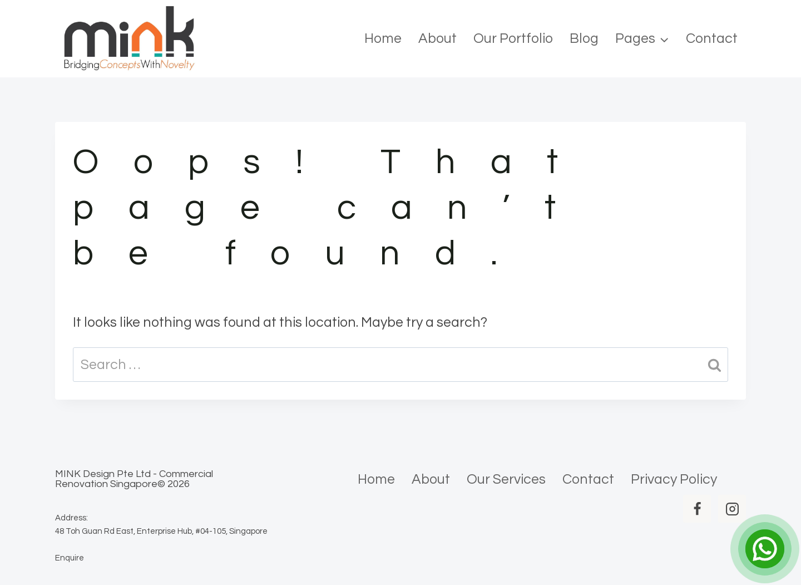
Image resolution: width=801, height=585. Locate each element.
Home (383, 38)
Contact (712, 38)
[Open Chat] (764, 548)
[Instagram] (732, 509)
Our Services (506, 479)
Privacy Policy (674, 479)
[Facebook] (697, 509)
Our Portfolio (513, 38)
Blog (584, 38)
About (437, 38)
